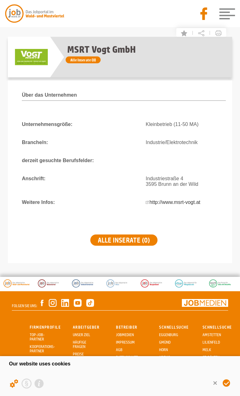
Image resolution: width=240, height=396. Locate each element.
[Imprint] (39, 384)
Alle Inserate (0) (83, 59)
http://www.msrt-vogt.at (174, 202)
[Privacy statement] (27, 384)
